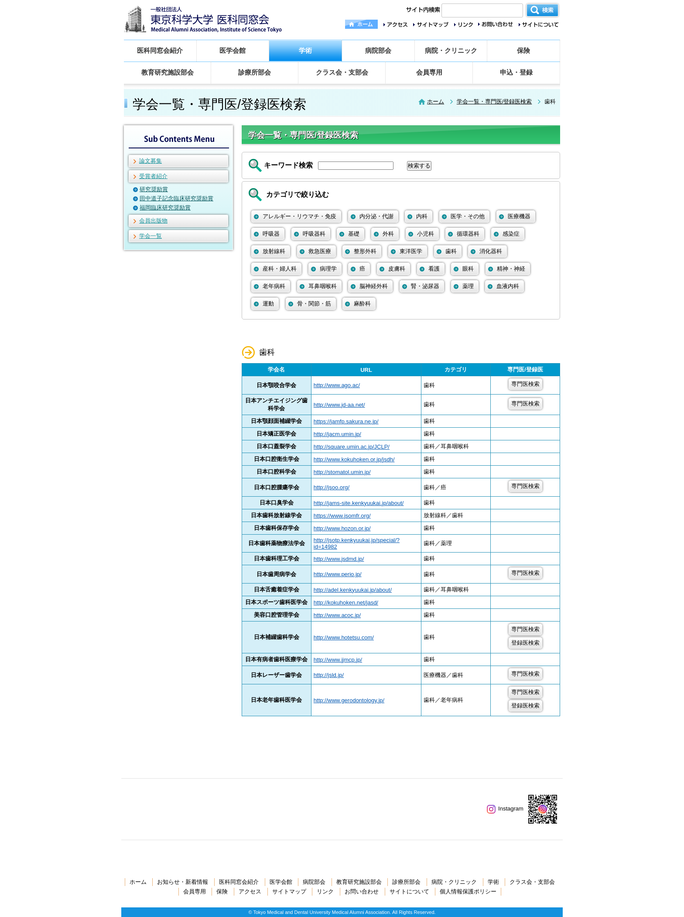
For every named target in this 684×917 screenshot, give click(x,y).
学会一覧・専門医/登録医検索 (494, 101)
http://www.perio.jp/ (338, 574)
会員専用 (429, 72)
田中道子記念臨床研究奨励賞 (176, 198)
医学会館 (232, 50)
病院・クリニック (451, 50)
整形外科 (365, 251)
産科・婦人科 (280, 268)
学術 (305, 50)
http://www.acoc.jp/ (337, 615)
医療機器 (519, 216)
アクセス (250, 891)
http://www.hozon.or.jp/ (342, 528)
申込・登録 (516, 72)
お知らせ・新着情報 (182, 882)
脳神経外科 (373, 286)
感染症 (511, 233)
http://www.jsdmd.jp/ (339, 559)
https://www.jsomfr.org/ (342, 515)
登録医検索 (525, 642)
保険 (523, 50)
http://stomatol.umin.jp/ (342, 472)
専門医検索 (525, 384)
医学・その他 (468, 216)
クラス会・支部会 (342, 72)
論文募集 (150, 161)
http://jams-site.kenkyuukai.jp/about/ (359, 503)
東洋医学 (411, 251)
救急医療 (319, 251)
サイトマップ (289, 891)
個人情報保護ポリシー (468, 891)
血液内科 (507, 286)
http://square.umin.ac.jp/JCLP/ (352, 446)
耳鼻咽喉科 (322, 286)
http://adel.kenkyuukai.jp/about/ (353, 590)
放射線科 (274, 251)
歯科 (451, 251)
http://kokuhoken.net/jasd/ (346, 602)
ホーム (435, 101)
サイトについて (409, 891)
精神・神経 (511, 268)
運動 (268, 303)
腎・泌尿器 (425, 286)
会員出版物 (153, 220)
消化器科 (490, 251)
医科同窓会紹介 (160, 50)
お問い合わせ (362, 891)
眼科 (468, 268)
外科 (388, 233)
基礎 (353, 233)
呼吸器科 (314, 233)
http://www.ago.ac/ (337, 385)
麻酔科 (362, 303)
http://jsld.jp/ (329, 675)
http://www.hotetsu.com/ (344, 637)
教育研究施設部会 (167, 72)
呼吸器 (271, 233)
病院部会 (378, 50)
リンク (325, 891)
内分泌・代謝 (376, 216)
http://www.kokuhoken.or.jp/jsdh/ (354, 459)
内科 (422, 216)
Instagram (505, 808)
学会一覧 (150, 236)
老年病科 (274, 286)
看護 (434, 268)
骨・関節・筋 (314, 303)
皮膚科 (396, 268)
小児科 (425, 233)
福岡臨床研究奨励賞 (165, 207)
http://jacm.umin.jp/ (337, 434)
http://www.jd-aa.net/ (339, 405)
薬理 (468, 286)
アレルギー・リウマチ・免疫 (299, 216)
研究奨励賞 (154, 189)
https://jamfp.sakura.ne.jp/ (346, 421)
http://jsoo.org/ (331, 487)
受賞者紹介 (153, 176)
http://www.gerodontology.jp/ (349, 700)
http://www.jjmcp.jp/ (338, 659)
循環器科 (468, 233)
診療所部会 (254, 72)
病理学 (328, 268)
